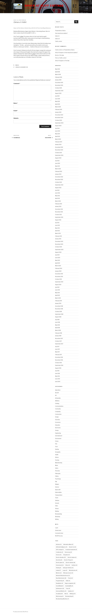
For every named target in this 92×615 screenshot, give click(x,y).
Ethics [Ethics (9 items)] (67, 565)
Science (57, 487)
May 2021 (57, 228)
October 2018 (58, 311)
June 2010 (57, 378)
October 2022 (58, 182)
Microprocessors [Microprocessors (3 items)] (68, 573)
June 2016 (57, 373)
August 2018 (58, 316)
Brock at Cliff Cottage (44, 5)
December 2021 (59, 209)
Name (16, 103)
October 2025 (58, 88)
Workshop (57, 516)
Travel (56, 497)
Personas (57, 470)
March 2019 (58, 298)
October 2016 (58, 362)
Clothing (57, 403)
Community (58, 408)
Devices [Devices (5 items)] (58, 554)
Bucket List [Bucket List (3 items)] (72, 547)
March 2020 (58, 265)
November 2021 (59, 211)
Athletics (57, 400)
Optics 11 (57, 36)
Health (56, 454)
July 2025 (57, 96)
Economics (58, 422)
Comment (17, 83)
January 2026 (58, 79)
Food (56, 446)
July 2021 (57, 222)
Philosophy (57, 473)
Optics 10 (57, 38)
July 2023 (57, 160)
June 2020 (57, 257)
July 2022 (57, 190)
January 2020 (58, 271)
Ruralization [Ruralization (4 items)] (59, 583)
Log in (56, 527)
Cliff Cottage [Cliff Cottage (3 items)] (60, 549)
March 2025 (58, 106)
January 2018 (58, 335)
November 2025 (59, 85)
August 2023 (58, 158)
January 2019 (58, 303)
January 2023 (58, 174)
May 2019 (57, 292)
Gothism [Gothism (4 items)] (74, 565)
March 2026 (58, 74)
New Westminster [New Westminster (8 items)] (61, 578)
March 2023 (58, 168)
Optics (56, 468)
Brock (24, 20)
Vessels (57, 503)
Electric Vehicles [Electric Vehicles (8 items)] (70, 562)
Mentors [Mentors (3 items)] (58, 573)
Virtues (57, 508)
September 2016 (59, 365)
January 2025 (58, 112)
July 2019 (57, 287)
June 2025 (57, 98)
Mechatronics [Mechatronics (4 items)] (73, 570)
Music (17, 65)
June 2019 (57, 290)
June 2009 (57, 381)
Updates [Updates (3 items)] (71, 591)
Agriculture (57, 390)
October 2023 (58, 152)
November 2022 (59, 179)
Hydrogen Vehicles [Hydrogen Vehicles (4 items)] (68, 567)
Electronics (58, 427)
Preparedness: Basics (60, 30)
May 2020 (57, 260)
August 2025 (58, 93)
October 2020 (58, 246)
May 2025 (57, 101)
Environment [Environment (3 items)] (59, 565)
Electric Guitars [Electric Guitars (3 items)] (72, 557)
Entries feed (58, 530)
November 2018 (59, 308)
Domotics (57, 419)
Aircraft (57, 392)
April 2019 (57, 295)
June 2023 (57, 163)
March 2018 (58, 330)
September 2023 (59, 155)
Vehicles (57, 500)
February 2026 (58, 77)
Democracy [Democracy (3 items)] (68, 552)
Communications (59, 406)
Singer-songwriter (22, 67)
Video (56, 505)
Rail (56, 481)
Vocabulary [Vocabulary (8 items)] (59, 593)
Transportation (58, 495)
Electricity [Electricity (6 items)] (59, 560)
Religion (57, 484)
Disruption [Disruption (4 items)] (66, 554)
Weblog (57, 511)
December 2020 (59, 241)
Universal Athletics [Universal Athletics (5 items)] (61, 591)
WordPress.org (58, 535)
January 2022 (58, 206)
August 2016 (58, 368)
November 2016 (59, 360)
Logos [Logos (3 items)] (65, 570)
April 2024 (57, 136)
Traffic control (58, 41)
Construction (58, 414)
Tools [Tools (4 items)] (68, 588)
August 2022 (58, 187)
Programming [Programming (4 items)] (60, 580)
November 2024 (59, 117)
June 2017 (57, 349)
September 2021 (59, 217)
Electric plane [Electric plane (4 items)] (60, 562)
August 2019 (58, 284)
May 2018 (57, 325)
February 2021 (58, 236)
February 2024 (58, 141)
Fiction (56, 441)
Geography (57, 452)
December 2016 (59, 357)
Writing (57, 519)
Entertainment (58, 435)
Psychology (58, 478)
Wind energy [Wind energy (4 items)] (59, 596)
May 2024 (57, 133)
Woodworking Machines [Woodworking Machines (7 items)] (62, 598)
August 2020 (58, 252)
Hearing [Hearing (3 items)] (58, 567)
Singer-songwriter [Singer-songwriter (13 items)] (70, 583)
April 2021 (57, 230)
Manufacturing (58, 462)
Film (56, 443)
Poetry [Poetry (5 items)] (70, 578)
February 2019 (58, 300)
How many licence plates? (61, 33)
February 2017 (58, 354)
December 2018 (59, 306)
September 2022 (59, 184)
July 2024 (57, 128)
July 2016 (57, 370)
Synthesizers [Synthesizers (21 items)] (60, 588)
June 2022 (57, 193)
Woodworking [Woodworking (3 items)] (69, 596)
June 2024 (57, 131)
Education (57, 425)
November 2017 (59, 338)
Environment (58, 438)
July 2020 (57, 254)
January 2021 (58, 238)
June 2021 (57, 225)
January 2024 (58, 144)
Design (57, 416)
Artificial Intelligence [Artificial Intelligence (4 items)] (61, 547)
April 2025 (57, 104)
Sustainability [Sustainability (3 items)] (69, 585)
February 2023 (58, 171)
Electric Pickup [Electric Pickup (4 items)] (68, 560)
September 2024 (59, 123)
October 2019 (58, 279)
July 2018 (57, 319)
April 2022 (57, 198)
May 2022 (57, 195)
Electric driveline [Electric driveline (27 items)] (61, 557)
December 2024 (59, 114)
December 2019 (59, 273)
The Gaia (62, 55)
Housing (57, 460)
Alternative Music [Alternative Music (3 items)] (68, 544)
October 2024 (58, 120)
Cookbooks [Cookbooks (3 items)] (59, 552)
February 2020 (58, 268)
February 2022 (58, 203)
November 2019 (59, 276)
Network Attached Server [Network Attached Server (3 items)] (63, 575)
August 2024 (58, 125)
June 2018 (57, 322)
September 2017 (59, 343)
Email (16, 110)
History (57, 457)
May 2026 (57, 69)
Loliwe (33, 53)
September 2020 (59, 249)
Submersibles (58, 492)
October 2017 (58, 341)
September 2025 (59, 90)
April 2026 (57, 71)
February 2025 (58, 109)
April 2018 (57, 327)
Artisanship (58, 398)
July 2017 (57, 346)
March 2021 (58, 233)
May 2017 (57, 351)
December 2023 (59, 147)
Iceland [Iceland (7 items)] (58, 570)
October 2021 (58, 214)
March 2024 (58, 139)
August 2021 (58, 219)
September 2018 (59, 314)
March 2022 (58, 201)
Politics (57, 476)
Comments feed (59, 533)
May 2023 (57, 166)
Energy (57, 430)
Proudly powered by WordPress (20, 611)
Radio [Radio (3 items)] (68, 580)
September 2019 (59, 281)
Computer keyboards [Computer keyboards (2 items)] (71, 549)
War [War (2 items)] (66, 593)
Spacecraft (57, 489)
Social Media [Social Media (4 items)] (59, 585)
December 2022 (59, 176)
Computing (57, 411)
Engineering (58, 433)
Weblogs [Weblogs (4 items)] (72, 593)
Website (16, 118)
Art (56, 395)
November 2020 (59, 244)
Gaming (57, 449)
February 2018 (58, 333)
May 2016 (57, 376)
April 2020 (57, 263)
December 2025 (59, 82)
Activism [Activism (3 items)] (58, 544)
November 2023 (59, 149)
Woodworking (58, 514)
